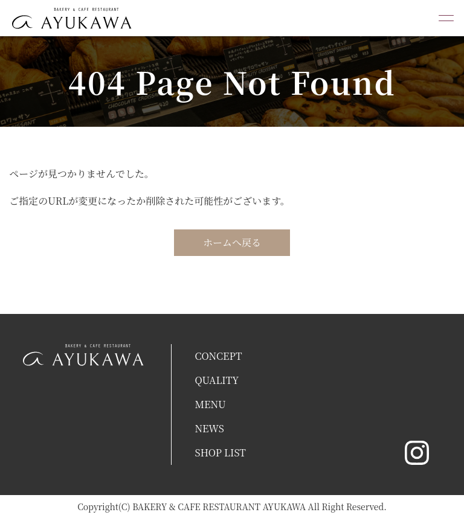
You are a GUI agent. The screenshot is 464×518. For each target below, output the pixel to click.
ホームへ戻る (232, 242)
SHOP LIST (220, 452)
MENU (210, 404)
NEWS (209, 428)
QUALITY (217, 380)
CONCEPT (218, 356)
